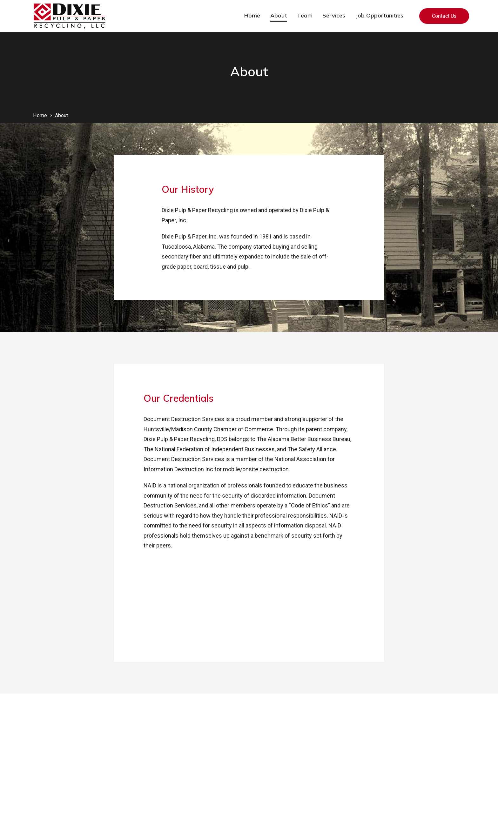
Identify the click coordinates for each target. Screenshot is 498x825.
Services (333, 15)
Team (305, 15)
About (278, 15)
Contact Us (444, 16)
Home (252, 15)
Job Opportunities (379, 15)
